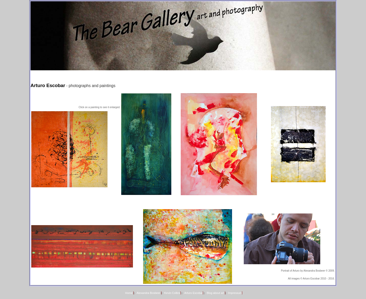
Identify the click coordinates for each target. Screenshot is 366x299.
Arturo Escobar (193, 292)
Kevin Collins (172, 292)
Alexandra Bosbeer (148, 292)
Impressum (235, 292)
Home (129, 292)
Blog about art (216, 292)
